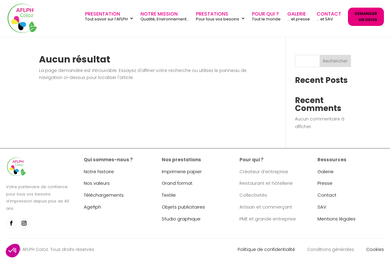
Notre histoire (99, 171)
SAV (321, 207)
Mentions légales (336, 219)
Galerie (325, 171)
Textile (169, 195)
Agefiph (92, 207)
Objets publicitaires (183, 207)
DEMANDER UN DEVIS (366, 17)
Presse (324, 183)
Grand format (177, 183)
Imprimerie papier (182, 171)
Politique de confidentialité (266, 249)
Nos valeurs (97, 183)
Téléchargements (104, 195)
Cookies (375, 249)
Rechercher (335, 61)
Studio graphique (181, 219)
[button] (12, 250)
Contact (326, 195)
